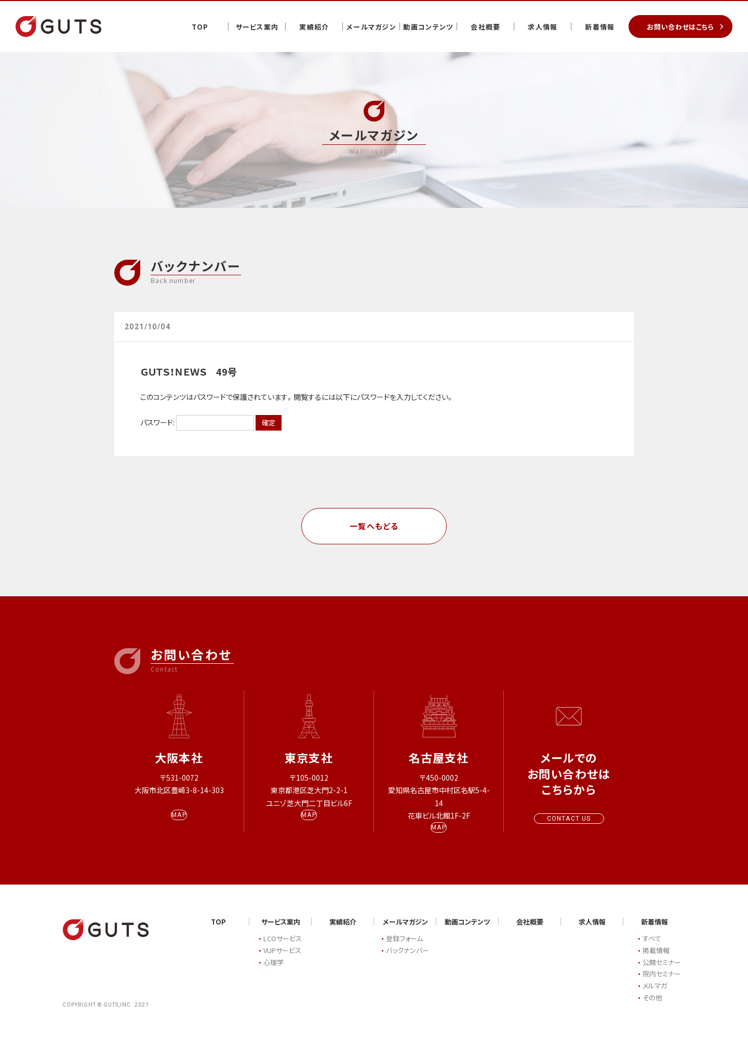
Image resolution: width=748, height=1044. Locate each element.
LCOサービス (282, 949)
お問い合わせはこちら (680, 27)
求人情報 (542, 27)
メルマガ (655, 996)
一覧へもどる (374, 525)
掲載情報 (656, 960)
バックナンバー (407, 960)
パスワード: (197, 422)
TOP (200, 27)
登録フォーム (404, 949)
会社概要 (485, 27)
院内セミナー (662, 984)
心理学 (273, 972)
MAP (178, 824)
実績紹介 (314, 27)
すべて (652, 949)
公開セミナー (662, 972)
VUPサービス (282, 960)
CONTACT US (569, 818)
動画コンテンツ (428, 27)
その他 (652, 1007)
